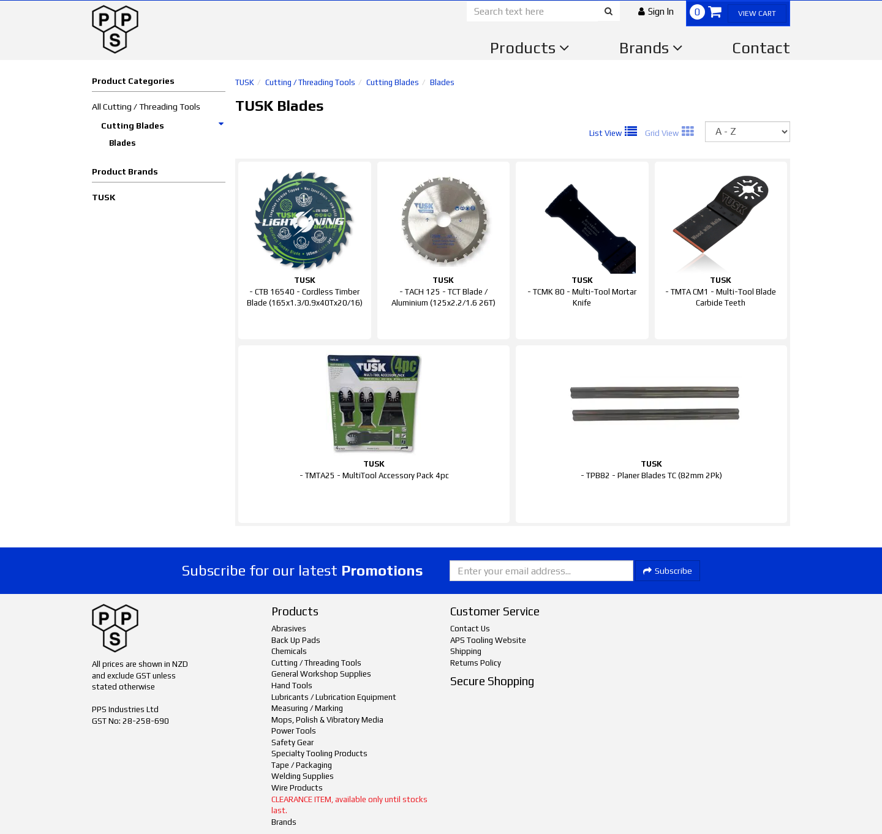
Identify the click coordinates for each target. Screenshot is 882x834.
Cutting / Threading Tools (310, 82)
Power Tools (293, 730)
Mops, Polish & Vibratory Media (327, 719)
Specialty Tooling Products (319, 753)
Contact (761, 48)
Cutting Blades (163, 125)
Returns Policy (475, 662)
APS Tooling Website (488, 640)
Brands (651, 48)
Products (530, 48)
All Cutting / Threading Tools (146, 106)
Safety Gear (292, 742)
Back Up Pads (295, 640)
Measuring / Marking (307, 708)
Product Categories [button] (133, 81)
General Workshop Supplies (321, 673)
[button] (656, 11)
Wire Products (297, 787)
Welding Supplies (302, 776)
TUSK (103, 197)
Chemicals (289, 651)
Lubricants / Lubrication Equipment (333, 697)
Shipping (465, 651)
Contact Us (470, 628)
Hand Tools (291, 685)
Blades (122, 143)
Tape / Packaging (301, 765)
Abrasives (288, 628)
